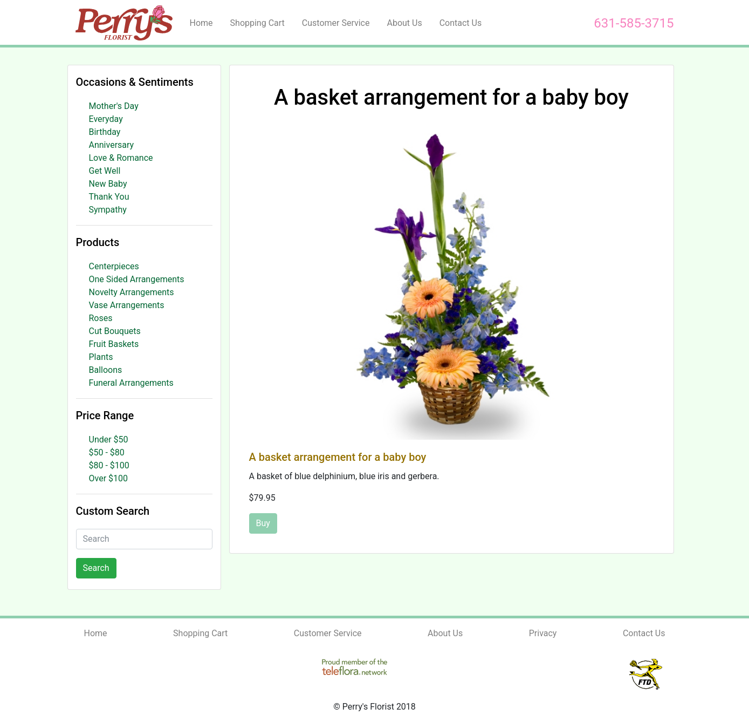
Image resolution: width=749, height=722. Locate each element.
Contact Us (460, 23)
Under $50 (108, 439)
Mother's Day (114, 106)
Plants (101, 357)
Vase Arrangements (126, 305)
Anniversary (111, 145)
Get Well (105, 171)
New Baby (108, 184)
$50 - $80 (107, 452)
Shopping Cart (257, 23)
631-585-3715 (634, 23)
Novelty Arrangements (131, 292)
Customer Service (336, 23)
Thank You (109, 197)
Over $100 (108, 478)
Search (96, 568)
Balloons (105, 370)
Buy (263, 523)
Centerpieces (114, 266)
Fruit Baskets (114, 344)
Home (201, 23)
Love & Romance (121, 158)
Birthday (105, 132)
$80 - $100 (109, 465)
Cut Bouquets (115, 331)
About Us (404, 23)
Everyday (106, 119)
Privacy (543, 633)
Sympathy (108, 210)
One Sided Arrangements (136, 279)
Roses (101, 318)
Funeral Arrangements (131, 383)
